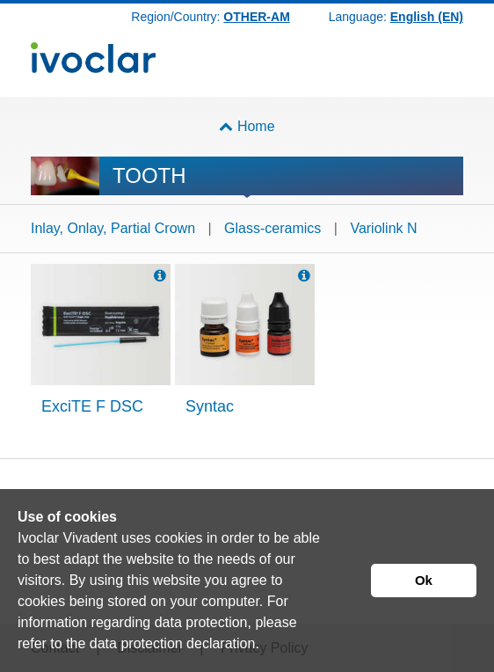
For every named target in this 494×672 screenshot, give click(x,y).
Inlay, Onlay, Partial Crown (113, 228)
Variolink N (383, 228)
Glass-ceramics (272, 228)
